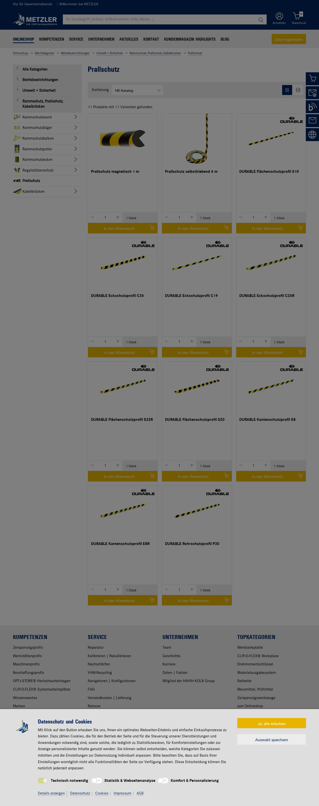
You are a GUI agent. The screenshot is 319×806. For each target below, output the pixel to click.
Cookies (101, 794)
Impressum (122, 794)
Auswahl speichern (271, 739)
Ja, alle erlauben (272, 723)
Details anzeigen (51, 794)
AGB (140, 794)
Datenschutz (80, 794)
